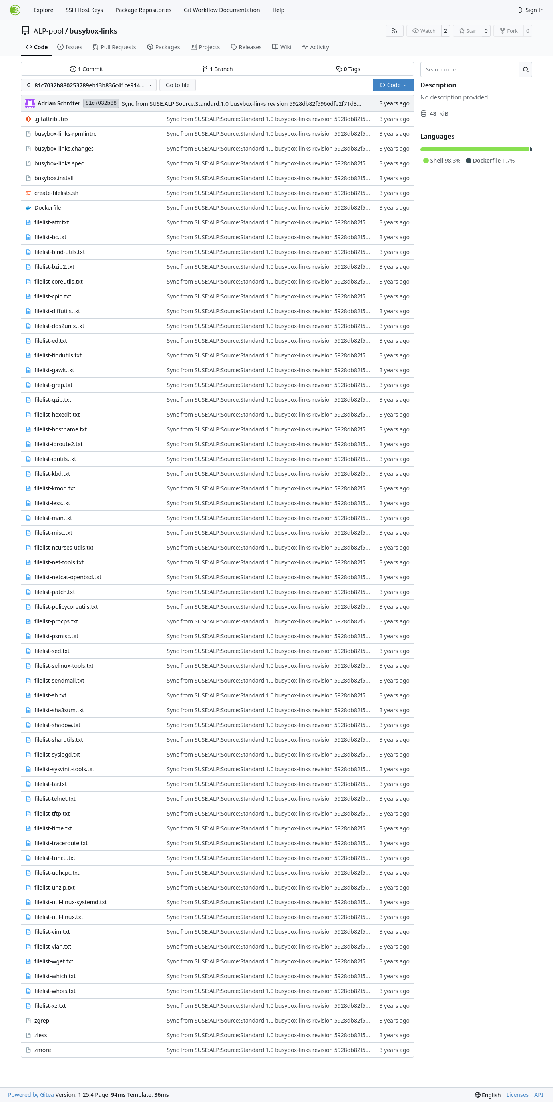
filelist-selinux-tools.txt (63, 665)
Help (279, 10)
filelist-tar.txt (50, 784)
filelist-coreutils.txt (58, 281)
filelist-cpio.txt (52, 296)
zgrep (41, 1020)
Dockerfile (47, 207)
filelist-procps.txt (56, 621)
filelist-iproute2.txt (58, 444)
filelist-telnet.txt (55, 798)
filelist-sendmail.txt (59, 680)
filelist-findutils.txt (58, 355)
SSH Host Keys (84, 10)
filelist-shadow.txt (57, 725)
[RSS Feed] (395, 31)
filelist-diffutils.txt (57, 311)
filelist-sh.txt (50, 695)
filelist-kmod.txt (54, 488)
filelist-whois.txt (55, 991)
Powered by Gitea (31, 1094)
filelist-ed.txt (50, 340)
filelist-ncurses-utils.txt (63, 547)
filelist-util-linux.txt (58, 917)
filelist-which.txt (55, 976)
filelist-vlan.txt (52, 946)
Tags (348, 69)
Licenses (518, 1094)
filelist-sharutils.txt (58, 739)
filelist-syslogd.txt (57, 754)
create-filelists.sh (56, 193)
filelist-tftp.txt (52, 813)
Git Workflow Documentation (222, 10)
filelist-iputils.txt (55, 459)
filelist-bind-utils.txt (59, 252)
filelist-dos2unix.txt (59, 326)
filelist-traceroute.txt (61, 843)
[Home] (15, 10)
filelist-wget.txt (53, 961)
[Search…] (525, 69)
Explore (43, 10)
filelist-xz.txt (50, 1005)
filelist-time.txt (53, 828)
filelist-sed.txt (52, 651)
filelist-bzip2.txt (54, 266)
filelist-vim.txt (52, 931)
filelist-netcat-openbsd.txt (67, 577)
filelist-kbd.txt (52, 473)
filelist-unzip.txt (54, 887)
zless (40, 1035)
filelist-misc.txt (53, 532)
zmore (42, 1050)
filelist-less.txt (52, 503)
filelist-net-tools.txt (59, 562)
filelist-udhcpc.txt (57, 872)
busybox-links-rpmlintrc (65, 133)
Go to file (177, 85)
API (538, 1094)
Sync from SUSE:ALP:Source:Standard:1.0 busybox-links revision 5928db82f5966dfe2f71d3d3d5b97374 (256, 103)
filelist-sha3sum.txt (59, 710)
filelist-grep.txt (53, 385)
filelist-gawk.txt (54, 370)
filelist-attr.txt (51, 222)
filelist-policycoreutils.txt (66, 606)
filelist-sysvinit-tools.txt (64, 769)
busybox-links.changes (64, 148)
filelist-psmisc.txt (56, 636)
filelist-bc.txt (50, 237)
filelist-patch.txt (54, 592)
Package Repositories (143, 10)
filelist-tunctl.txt (54, 858)
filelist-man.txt (53, 518)
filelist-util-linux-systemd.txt (70, 902)
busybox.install (54, 178)
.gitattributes (51, 119)
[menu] (488, 1095)
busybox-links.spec (59, 163)
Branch (217, 69)
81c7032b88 (101, 103)
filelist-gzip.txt (52, 399)
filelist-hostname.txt (60, 429)
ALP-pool (49, 31)
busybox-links (93, 31)
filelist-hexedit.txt (57, 414)
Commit (86, 69)
